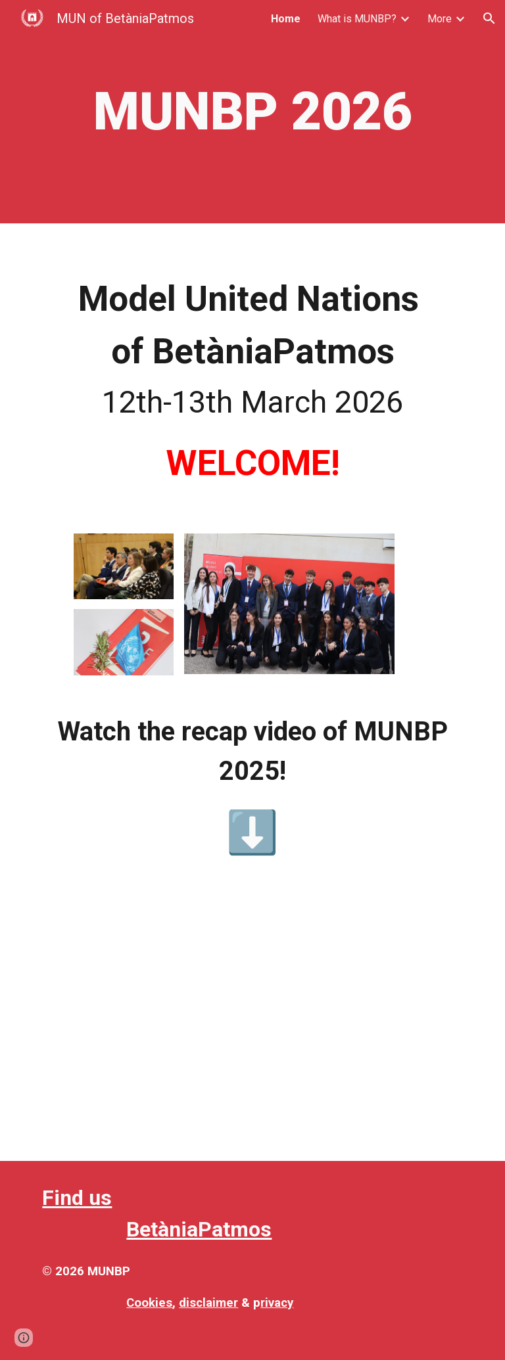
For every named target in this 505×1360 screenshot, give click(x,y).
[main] (252, 111)
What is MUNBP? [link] (357, 18)
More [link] (439, 18)
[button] (489, 18)
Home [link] (286, 18)
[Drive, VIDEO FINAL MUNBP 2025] (252, 1023)
